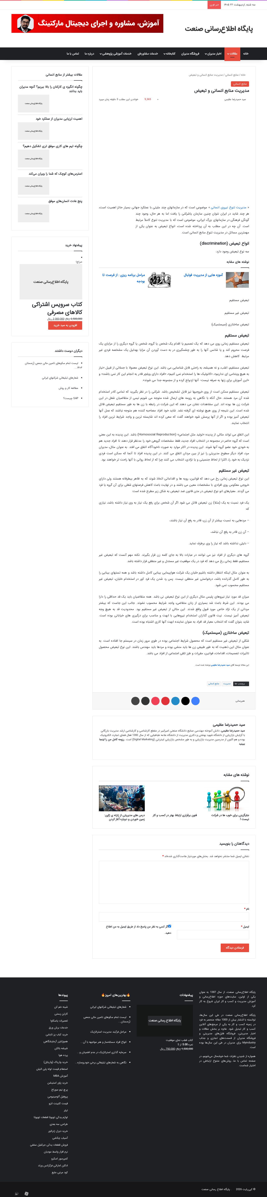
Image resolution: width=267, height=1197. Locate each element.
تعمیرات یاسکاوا (59, 1021)
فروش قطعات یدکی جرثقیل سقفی (49, 1145)
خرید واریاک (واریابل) (56, 1062)
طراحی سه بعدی (59, 1124)
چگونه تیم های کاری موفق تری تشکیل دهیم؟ (52, 146)
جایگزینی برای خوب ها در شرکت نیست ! (230, 817)
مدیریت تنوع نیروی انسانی (228, 207)
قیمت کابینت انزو (58, 1103)
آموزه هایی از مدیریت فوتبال (203, 275)
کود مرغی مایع (60, 1172)
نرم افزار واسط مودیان (56, 1152)
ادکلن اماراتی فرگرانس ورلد (53, 1165)
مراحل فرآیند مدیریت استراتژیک (108, 1032)
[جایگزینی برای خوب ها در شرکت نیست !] (226, 798)
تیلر (66, 1110)
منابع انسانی (232, 75)
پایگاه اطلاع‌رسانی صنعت (241, 992)
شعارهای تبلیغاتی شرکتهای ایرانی (60, 378)
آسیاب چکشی (60, 1138)
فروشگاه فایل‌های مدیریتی (219, 1033)
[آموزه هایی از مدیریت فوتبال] (237, 280)
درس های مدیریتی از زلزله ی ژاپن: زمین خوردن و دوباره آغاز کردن (124, 817)
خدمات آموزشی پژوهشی (116, 53)
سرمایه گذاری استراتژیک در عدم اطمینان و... (101, 1052)
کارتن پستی (61, 1014)
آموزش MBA (60, 1076)
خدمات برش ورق (58, 1027)
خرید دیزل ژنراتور (58, 1131)
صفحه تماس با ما (245, 1061)
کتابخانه (170, 53)
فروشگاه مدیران (190, 53)
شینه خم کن (61, 1007)
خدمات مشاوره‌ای (147, 53)
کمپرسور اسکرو (59, 1158)
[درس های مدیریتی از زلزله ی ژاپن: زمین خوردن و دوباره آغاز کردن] (122, 798)
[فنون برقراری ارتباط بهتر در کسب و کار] (174, 798)
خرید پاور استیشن (57, 1083)
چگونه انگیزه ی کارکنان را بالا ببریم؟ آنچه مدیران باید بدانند (50, 89)
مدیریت (227, 684)
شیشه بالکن (61, 1048)
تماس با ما (73, 53)
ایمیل (245, 927)
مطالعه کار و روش (68, 388)
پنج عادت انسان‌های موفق (65, 201)
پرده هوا (63, 1055)
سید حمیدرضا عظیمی (235, 99)
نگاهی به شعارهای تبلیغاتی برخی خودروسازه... (100, 1062)
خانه (248, 53)
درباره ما (89, 53)
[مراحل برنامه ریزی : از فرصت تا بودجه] (159, 280)
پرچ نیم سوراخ (59, 1090)
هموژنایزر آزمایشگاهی (55, 1041)
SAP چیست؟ (70, 398)
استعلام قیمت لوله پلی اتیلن (52, 1069)
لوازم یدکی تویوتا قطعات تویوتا (51, 1117)
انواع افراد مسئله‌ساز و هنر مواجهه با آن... (103, 1042)
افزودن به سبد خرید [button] (65, 325)
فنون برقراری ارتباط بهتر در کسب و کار (175, 815)
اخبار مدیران (214, 53)
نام (246, 909)
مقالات (233, 53)
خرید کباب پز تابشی (57, 1034)
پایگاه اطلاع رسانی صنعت (216, 1189)
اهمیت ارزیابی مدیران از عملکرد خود (59, 118)
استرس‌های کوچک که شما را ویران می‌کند (55, 173)
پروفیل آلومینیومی (58, 1096)
